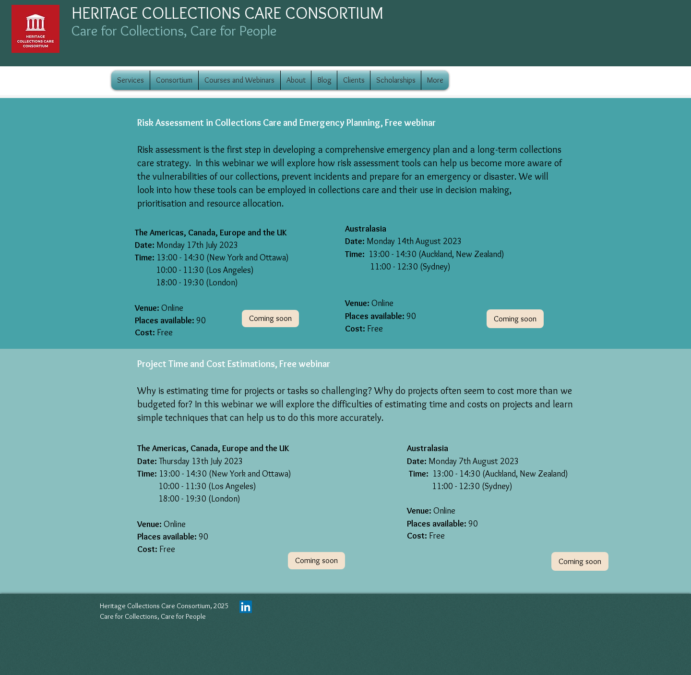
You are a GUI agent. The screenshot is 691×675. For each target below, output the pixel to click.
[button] (579, 561)
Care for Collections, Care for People (173, 30)
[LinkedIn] (245, 607)
